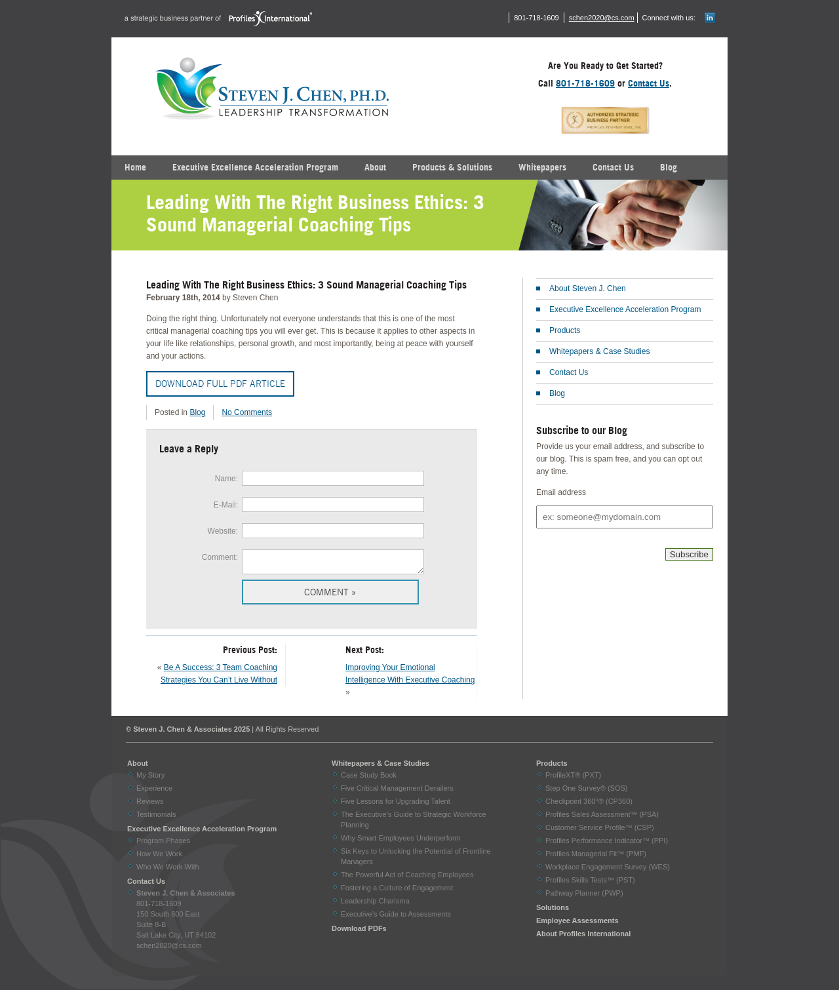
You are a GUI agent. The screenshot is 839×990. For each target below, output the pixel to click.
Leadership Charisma (375, 905)
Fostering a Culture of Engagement (397, 892)
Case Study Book (369, 779)
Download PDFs (359, 932)
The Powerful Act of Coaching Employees (407, 878)
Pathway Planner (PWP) (584, 897)
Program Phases (163, 844)
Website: (223, 531)
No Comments (247, 412)
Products (564, 330)
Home (135, 167)
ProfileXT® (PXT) (573, 779)
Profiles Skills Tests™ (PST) (590, 884)
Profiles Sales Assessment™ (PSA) (602, 818)
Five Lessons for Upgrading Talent (395, 805)
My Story (150, 779)
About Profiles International (583, 937)
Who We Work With (167, 871)
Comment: (220, 557)
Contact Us (648, 83)
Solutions (552, 911)
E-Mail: (226, 504)
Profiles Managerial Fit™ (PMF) (595, 857)
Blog (668, 167)
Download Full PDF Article (220, 383)
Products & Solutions (452, 167)
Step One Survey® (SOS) (586, 792)
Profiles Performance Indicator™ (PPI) (606, 844)
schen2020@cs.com (601, 18)
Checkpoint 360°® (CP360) (589, 805)
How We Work (159, 857)
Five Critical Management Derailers (397, 792)
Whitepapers (542, 167)
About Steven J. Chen (587, 288)
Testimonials (156, 818)
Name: (226, 478)
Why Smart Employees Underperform (401, 842)
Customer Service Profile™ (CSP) (599, 831)
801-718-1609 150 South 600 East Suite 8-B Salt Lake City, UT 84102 (185, 918)
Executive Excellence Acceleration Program (255, 167)
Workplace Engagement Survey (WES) (607, 871)
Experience (154, 792)
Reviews (150, 805)
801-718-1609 (585, 83)
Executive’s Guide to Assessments (396, 918)
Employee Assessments (577, 924)
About (375, 167)
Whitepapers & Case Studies (599, 351)
